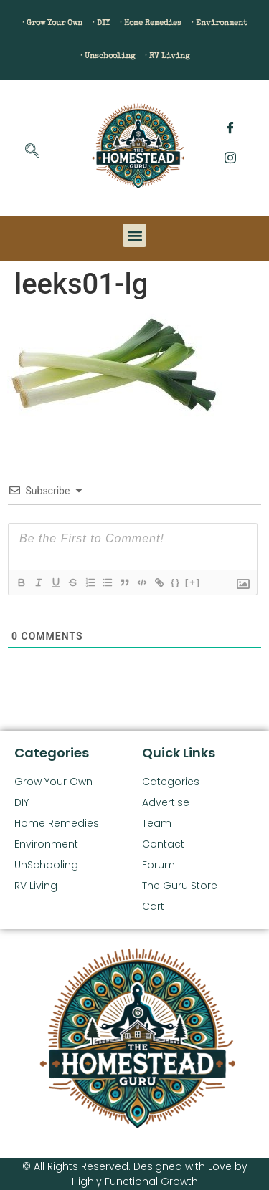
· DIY (101, 23)
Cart (153, 906)
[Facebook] (230, 129)
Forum (158, 865)
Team (156, 823)
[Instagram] (230, 157)
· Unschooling (107, 56)
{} (176, 582)
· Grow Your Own (52, 23)
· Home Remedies (150, 23)
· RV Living (167, 56)
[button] (134, 235)
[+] (193, 582)
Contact (163, 844)
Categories (170, 781)
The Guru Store (179, 885)
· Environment (219, 23)
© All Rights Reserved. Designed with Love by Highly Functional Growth (134, 1174)
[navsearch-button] (32, 152)
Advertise (165, 802)
